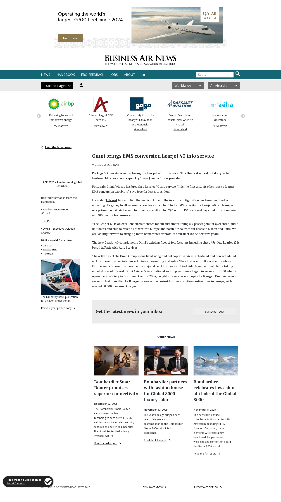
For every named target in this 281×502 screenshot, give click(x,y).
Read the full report (107, 443)
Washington (50, 249)
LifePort (48, 221)
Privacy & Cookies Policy (208, 487)
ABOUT (129, 74)
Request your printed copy (58, 308)
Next (242, 115)
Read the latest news (56, 147)
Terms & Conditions (154, 487)
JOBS (114, 74)
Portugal (48, 253)
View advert (61, 126)
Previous (38, 115)
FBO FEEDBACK (92, 74)
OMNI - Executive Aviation (59, 228)
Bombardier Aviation (55, 209)
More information (16, 483)
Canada (47, 245)
